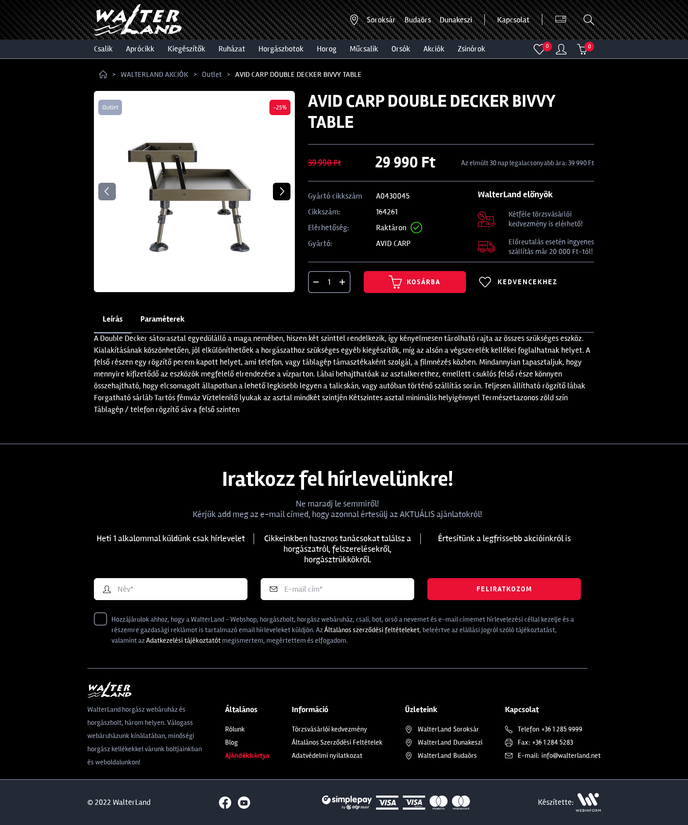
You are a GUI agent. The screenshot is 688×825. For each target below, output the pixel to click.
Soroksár (381, 20)
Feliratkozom (504, 589)
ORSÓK (400, 49)
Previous (107, 191)
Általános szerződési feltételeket (371, 630)
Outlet (212, 74)
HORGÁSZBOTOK (281, 49)
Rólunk (235, 729)
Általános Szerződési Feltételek (337, 742)
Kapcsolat (513, 20)
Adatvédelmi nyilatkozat (327, 755)
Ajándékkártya (247, 755)
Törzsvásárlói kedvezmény (329, 729)
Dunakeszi (456, 20)
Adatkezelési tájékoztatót (183, 640)
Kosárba (415, 282)
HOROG (327, 49)
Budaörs (418, 20)
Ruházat (232, 49)
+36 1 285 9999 (561, 729)
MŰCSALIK (364, 49)
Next (281, 191)
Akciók (433, 49)
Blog (231, 742)
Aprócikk (140, 49)
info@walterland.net (571, 755)
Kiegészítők (186, 49)
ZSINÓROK (471, 49)
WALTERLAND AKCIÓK (154, 74)
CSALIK (103, 49)
